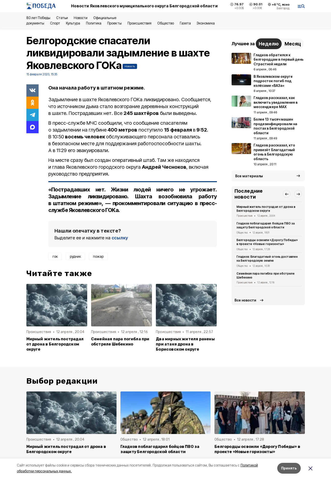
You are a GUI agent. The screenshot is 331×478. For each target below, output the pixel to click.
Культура (73, 23)
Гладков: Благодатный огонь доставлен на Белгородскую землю (267, 258)
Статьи (62, 18)
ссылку (120, 237)
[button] (286, 194)
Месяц (293, 44)
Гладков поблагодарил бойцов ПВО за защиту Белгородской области (265, 225)
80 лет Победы (38, 18)
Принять (289, 468)
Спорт (55, 23)
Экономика (205, 23)
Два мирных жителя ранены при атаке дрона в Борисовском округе (185, 344)
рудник (75, 256)
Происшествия (139, 23)
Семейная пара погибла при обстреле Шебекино (120, 341)
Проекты (114, 23)
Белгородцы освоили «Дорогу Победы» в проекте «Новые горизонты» (267, 242)
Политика (93, 23)
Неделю (269, 44)
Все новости (245, 300)
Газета (185, 23)
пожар (98, 256)
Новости (80, 18)
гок (55, 256)
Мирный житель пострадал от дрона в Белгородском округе (55, 344)
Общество (165, 23)
